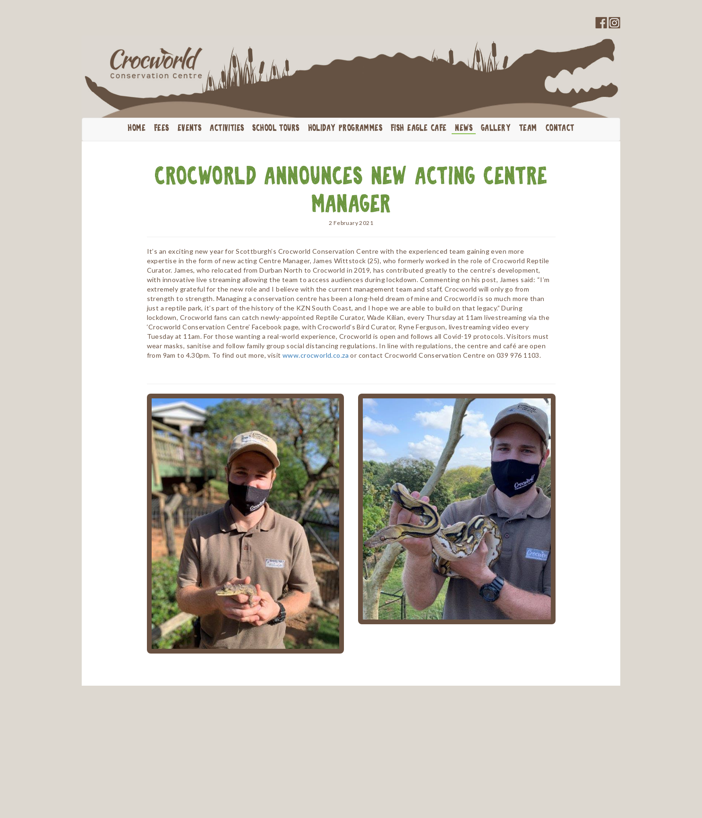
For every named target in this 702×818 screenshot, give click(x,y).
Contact (560, 128)
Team (528, 128)
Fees (161, 128)
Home (137, 128)
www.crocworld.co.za (316, 355)
